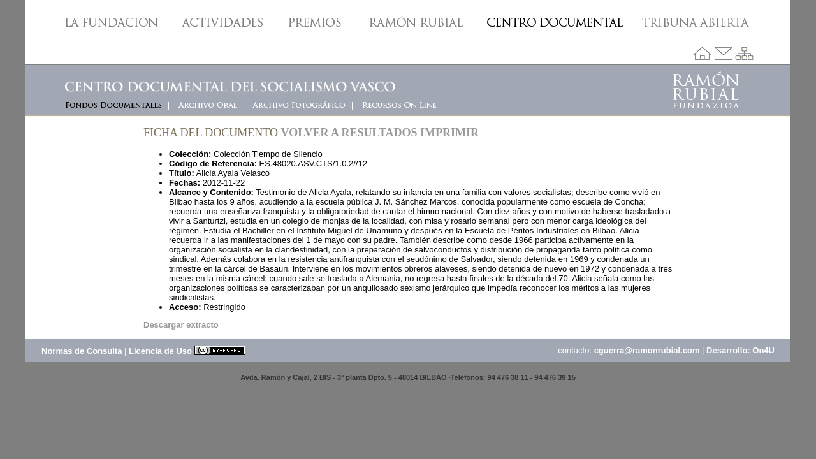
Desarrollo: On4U (740, 350)
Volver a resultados (349, 132)
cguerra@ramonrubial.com (647, 350)
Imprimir (449, 132)
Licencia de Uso (187, 351)
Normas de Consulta (81, 351)
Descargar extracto (181, 325)
